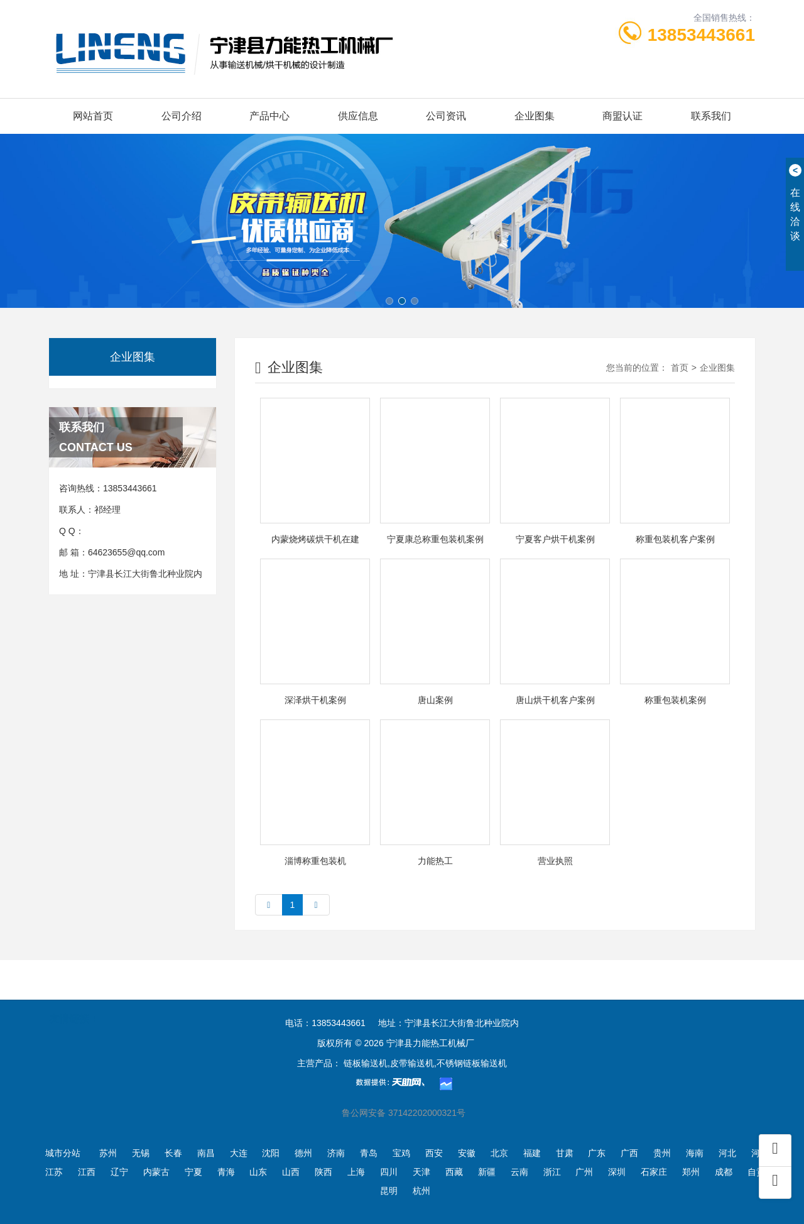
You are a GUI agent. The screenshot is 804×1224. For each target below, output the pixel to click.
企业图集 (534, 116)
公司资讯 (446, 116)
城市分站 (62, 1153)
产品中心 (269, 116)
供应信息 (358, 116)
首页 (679, 368)
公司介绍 (181, 116)
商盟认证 (622, 116)
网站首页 (93, 116)
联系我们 (711, 116)
